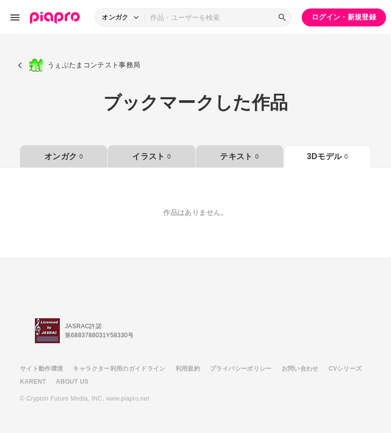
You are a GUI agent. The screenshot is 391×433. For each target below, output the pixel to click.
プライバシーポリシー (241, 368)
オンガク (63, 156)
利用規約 (188, 368)
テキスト (239, 156)
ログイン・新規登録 (344, 17)
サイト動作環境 (41, 368)
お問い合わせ (300, 368)
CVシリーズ (345, 368)
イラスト (151, 156)
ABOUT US (72, 381)
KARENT (33, 381)
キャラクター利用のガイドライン (119, 368)
